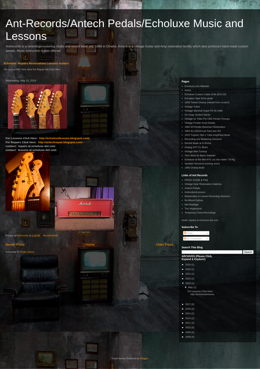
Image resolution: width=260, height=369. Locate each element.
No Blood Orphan (194, 200)
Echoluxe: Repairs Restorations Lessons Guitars (36, 63)
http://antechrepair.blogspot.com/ (60, 142)
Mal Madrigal (191, 204)
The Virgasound (193, 208)
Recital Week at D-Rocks (198, 143)
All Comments (193, 238)
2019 (188, 283)
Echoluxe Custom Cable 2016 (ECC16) (205, 94)
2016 (188, 308)
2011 (188, 322)
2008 (188, 336)
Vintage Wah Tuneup (196, 151)
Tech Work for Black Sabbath (200, 155)
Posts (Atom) (27, 251)
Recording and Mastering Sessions (203, 139)
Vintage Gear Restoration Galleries (203, 184)
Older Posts (164, 244)
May (190, 287)
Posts (188, 233)
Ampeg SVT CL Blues (196, 147)
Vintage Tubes (192, 106)
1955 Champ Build (194, 167)
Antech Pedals (192, 188)
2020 (188, 278)
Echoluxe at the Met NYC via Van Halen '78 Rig (210, 159)
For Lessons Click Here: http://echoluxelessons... (201, 294)
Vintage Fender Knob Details (200, 122)
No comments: (51, 235)
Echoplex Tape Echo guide (199, 98)
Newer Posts (15, 244)
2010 (188, 327)
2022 (188, 273)
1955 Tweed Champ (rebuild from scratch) (207, 102)
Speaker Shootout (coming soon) (202, 163)
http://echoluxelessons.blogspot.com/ (64, 138)
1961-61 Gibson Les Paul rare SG (203, 131)
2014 (188, 313)
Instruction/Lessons (195, 192)
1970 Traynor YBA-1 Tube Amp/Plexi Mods (207, 135)
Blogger (144, 358)
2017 (188, 304)
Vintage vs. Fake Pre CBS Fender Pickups (207, 118)
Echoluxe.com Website (197, 86)
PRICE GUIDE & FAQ (196, 180)
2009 (188, 332)
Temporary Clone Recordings (200, 212)
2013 (188, 318)
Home (90, 244)
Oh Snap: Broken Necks (197, 114)
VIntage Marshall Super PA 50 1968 (204, 110)
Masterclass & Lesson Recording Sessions (207, 196)
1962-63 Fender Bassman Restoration (205, 127)
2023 (188, 269)
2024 (188, 264)
